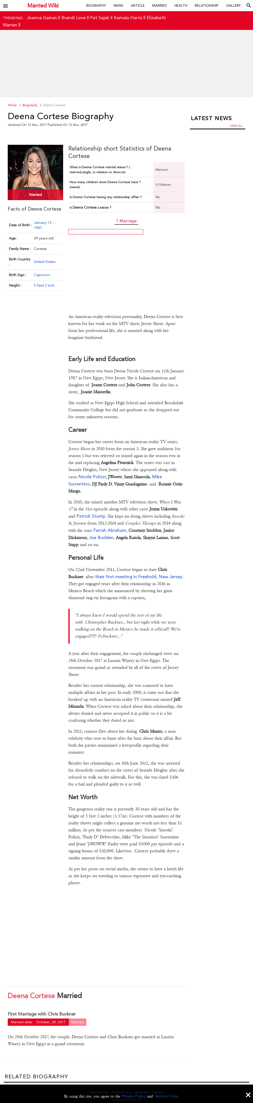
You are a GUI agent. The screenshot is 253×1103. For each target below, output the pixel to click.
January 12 (43, 223)
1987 (38, 228)
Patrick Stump (90, 516)
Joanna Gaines (42, 17)
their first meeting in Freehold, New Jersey (138, 576)
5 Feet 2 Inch (44, 285)
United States (44, 262)
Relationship (207, 5)
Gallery (233, 5)
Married (159, 5)
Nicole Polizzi (92, 476)
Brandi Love (73, 17)
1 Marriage (126, 220)
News (118, 5)
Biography (96, 5)
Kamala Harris (128, 17)
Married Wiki (41, 5)
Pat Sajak (99, 17)
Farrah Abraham (109, 530)
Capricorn (42, 275)
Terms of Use (166, 1096)
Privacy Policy (134, 1096)
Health (180, 5)
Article (138, 5)
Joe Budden (101, 537)
